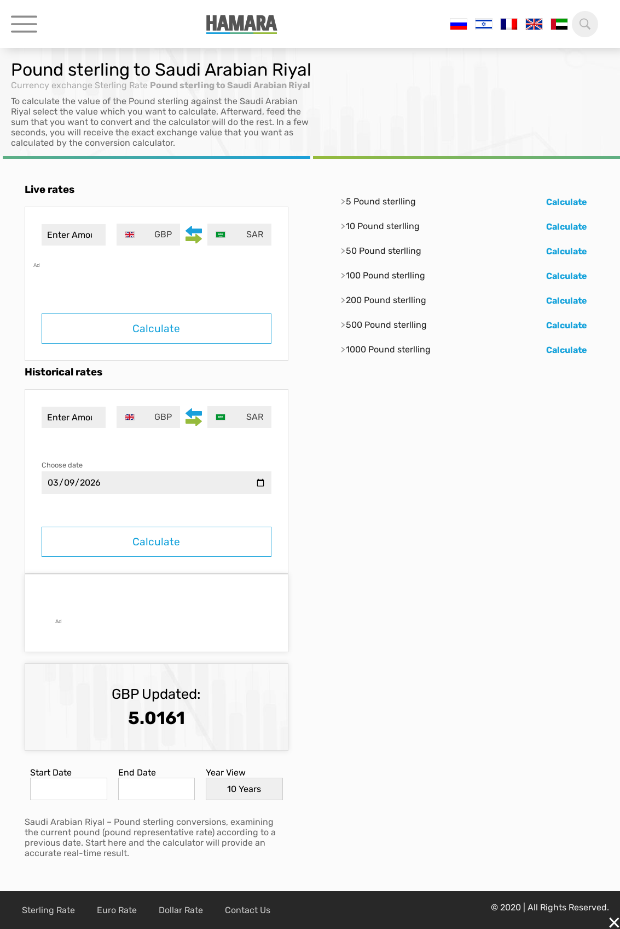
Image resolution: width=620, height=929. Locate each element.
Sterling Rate (121, 85)
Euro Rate (117, 910)
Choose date (62, 465)
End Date (137, 772)
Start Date (51, 772)
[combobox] (149, 235)
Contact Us (247, 910)
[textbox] (149, 234)
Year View (226, 772)
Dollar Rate (181, 910)
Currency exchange (51, 85)
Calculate (156, 328)
